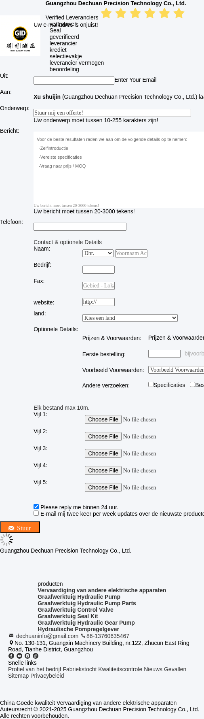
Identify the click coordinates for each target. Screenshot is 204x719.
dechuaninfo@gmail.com (44, 636)
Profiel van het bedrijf (34, 669)
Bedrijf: (42, 265)
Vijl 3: (40, 448)
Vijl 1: (40, 414)
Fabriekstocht (80, 669)
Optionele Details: (56, 329)
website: (44, 302)
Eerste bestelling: (104, 354)
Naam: (42, 248)
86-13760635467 (104, 636)
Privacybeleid (47, 675)
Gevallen (175, 669)
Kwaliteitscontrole (120, 669)
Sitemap (18, 675)
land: (40, 313)
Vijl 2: (40, 431)
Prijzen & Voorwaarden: (111, 338)
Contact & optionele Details (68, 242)
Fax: (39, 281)
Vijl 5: (40, 482)
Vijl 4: (40, 465)
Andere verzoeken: (106, 385)
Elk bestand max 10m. (62, 407)
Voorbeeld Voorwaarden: (113, 370)
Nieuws (153, 669)
